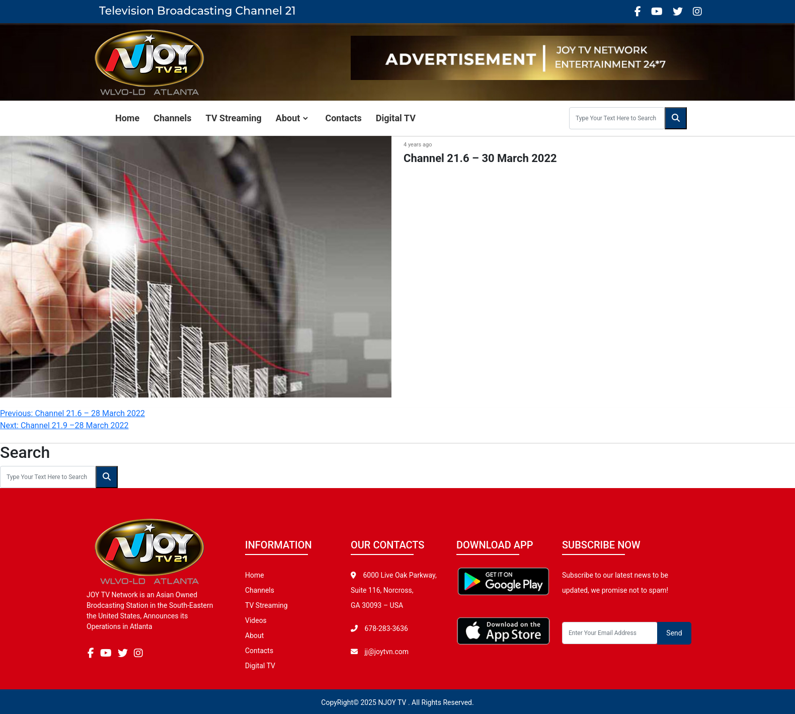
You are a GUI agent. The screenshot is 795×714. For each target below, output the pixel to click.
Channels (172, 118)
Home (127, 118)
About (288, 118)
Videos (256, 620)
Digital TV (396, 118)
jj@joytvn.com (386, 652)
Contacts (343, 118)
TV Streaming (234, 118)
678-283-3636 (385, 628)
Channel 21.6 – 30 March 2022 (480, 158)
